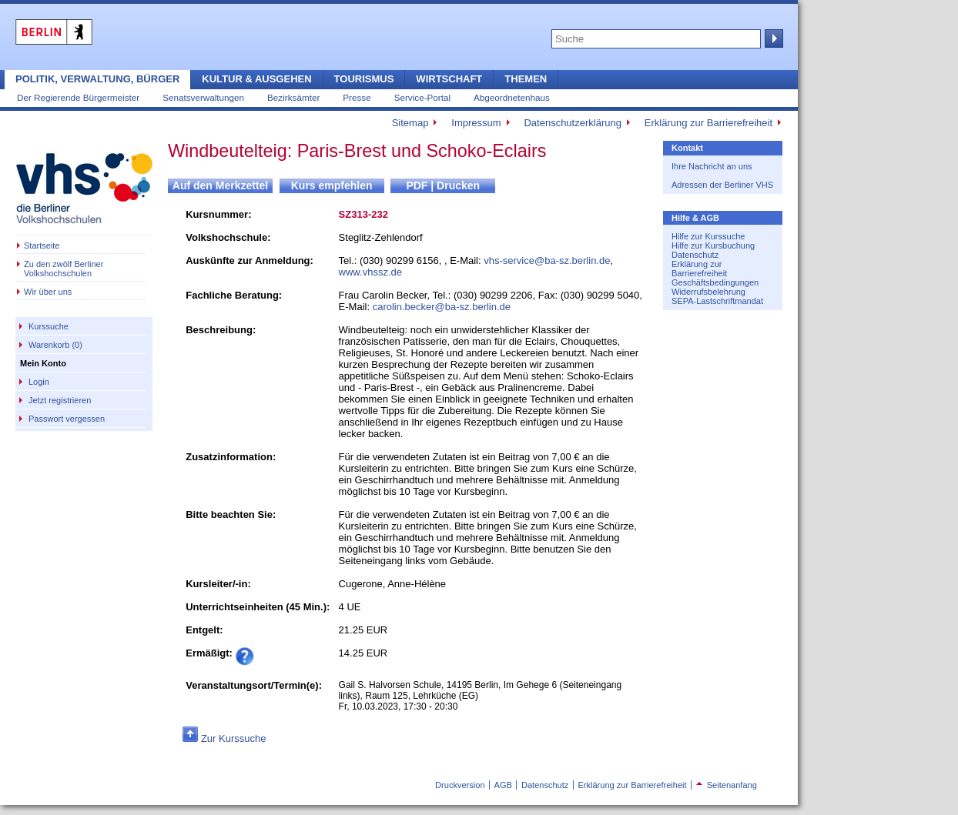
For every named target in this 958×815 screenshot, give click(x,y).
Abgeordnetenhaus (512, 97)
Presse (356, 97)
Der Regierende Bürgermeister (78, 97)
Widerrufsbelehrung (708, 291)
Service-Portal (422, 97)
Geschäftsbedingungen (715, 282)
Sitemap (410, 123)
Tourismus (364, 79)
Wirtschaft (449, 79)
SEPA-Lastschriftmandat (717, 301)
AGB (503, 785)
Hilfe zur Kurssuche (708, 236)
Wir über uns (48, 291)
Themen (525, 79)
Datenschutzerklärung (572, 123)
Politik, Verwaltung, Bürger (97, 79)
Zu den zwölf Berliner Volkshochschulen (63, 268)
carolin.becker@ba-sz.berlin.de (442, 306)
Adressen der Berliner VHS (722, 184)
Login (38, 381)
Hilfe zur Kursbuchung (713, 245)
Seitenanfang (726, 785)
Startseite (41, 245)
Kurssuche (48, 326)
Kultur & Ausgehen (256, 79)
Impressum (476, 123)
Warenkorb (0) (55, 344)
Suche (772, 38)
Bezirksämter (293, 97)
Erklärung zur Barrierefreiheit (708, 123)
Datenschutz (695, 254)
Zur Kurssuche (233, 738)
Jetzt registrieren (59, 400)
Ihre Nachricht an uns (712, 166)
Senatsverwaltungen (203, 97)
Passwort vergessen (66, 418)
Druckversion (459, 785)
